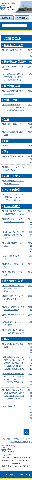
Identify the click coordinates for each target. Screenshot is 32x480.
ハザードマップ (13, 176)
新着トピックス (13, 45)
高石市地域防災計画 (13, 124)
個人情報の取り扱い (19, 442)
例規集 (16, 439)
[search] (8, 26)
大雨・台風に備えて (13, 50)
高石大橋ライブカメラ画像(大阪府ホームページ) (14, 299)
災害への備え (12, 206)
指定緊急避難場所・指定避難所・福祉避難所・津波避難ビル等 (14, 77)
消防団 (7, 145)
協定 (6, 339)
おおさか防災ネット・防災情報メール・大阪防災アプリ (14, 288)
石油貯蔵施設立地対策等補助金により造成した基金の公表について (14, 197)
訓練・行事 (10, 99)
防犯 (6, 151)
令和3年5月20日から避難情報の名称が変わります (14, 235)
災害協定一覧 (10, 406)
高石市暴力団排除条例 (14, 156)
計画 (6, 119)
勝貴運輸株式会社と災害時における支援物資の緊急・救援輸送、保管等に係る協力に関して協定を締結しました (14, 363)
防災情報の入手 (13, 280)
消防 (6, 140)
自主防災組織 (12, 86)
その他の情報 (12, 189)
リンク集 (6, 439)
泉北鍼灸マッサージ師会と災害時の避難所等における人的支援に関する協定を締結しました (14, 379)
